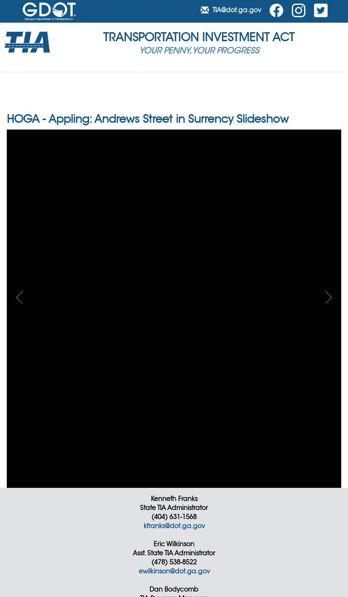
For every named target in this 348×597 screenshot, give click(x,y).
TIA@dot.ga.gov (232, 10)
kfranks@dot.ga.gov (174, 526)
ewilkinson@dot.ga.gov (174, 571)
